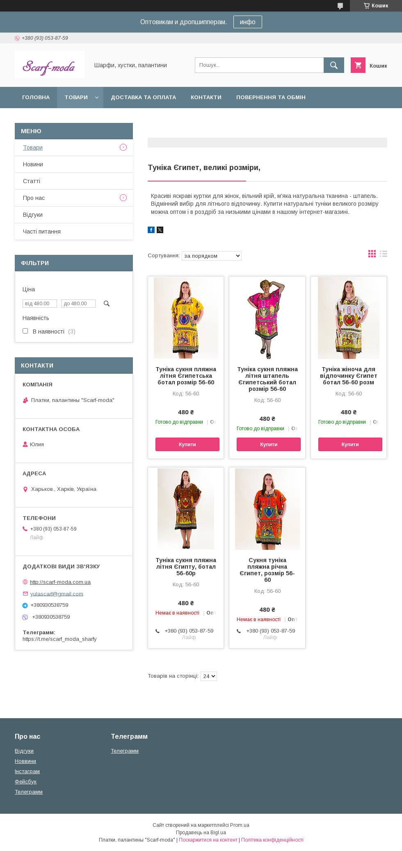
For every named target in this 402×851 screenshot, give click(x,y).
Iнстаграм (27, 771)
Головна (36, 97)
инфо (248, 21)
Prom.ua (239, 825)
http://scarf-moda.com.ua (60, 582)
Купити (187, 444)
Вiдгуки (33, 214)
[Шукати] (334, 65)
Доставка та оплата (143, 97)
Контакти (206, 97)
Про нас (34, 198)
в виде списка (383, 255)
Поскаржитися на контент (208, 840)
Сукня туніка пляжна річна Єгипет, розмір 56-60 (267, 570)
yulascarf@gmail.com (56, 593)
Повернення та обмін (271, 97)
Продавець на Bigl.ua (201, 832)
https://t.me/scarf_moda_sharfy (60, 639)
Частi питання (42, 231)
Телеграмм (29, 792)
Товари (76, 97)
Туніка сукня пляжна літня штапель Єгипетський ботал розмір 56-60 (267, 379)
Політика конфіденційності (272, 840)
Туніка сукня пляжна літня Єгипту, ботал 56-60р (185, 566)
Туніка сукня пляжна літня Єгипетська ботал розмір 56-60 (185, 376)
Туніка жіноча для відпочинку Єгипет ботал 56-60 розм (348, 376)
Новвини (25, 761)
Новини (33, 164)
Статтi (31, 181)
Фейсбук (26, 781)
